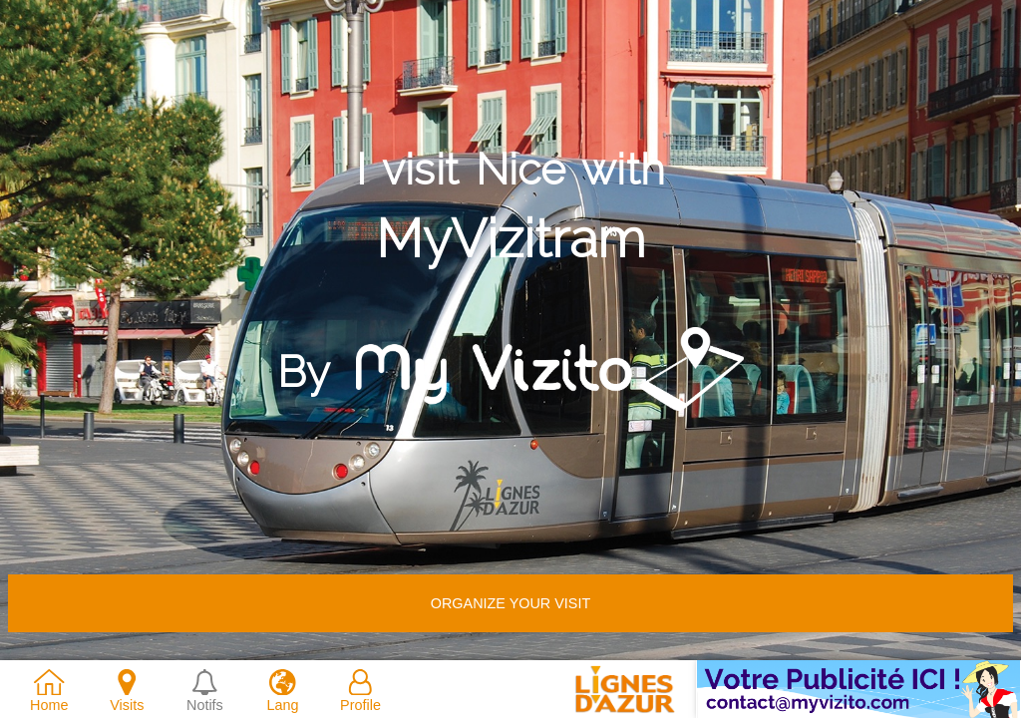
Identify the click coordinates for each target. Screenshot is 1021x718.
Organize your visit (510, 603)
